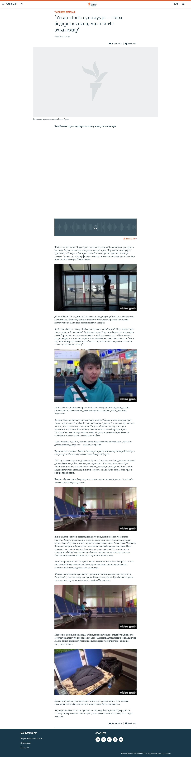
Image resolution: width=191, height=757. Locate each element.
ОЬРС (176, 4)
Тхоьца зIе (24, 748)
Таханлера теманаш (64, 12)
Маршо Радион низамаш (31, 738)
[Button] (115, 43)
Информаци (25, 743)
